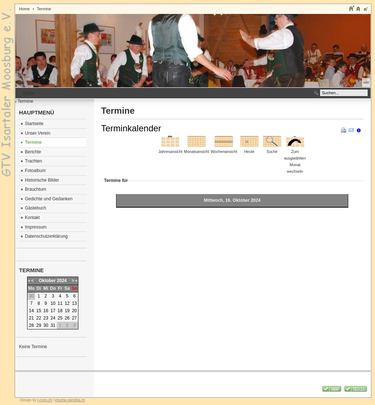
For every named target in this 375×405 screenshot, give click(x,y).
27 (74, 318)
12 (67, 303)
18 (59, 310)
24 (53, 318)
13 (74, 303)
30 (45, 325)
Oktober (47, 280)
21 (31, 318)
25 (59, 318)
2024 (62, 280)
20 (74, 310)
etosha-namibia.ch (70, 400)
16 (45, 310)
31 (53, 325)
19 (67, 310)
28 (31, 325)
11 (59, 303)
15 (38, 310)
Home (24, 9)
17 (53, 310)
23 (45, 318)
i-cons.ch (44, 400)
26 (67, 318)
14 (31, 310)
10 (53, 303)
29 (38, 325)
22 (38, 318)
